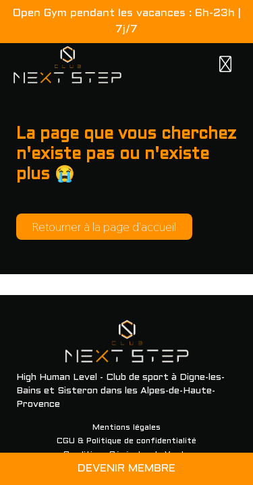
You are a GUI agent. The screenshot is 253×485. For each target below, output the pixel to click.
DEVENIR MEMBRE (126, 468)
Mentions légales (126, 428)
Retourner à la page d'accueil (104, 226)
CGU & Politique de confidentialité (126, 441)
